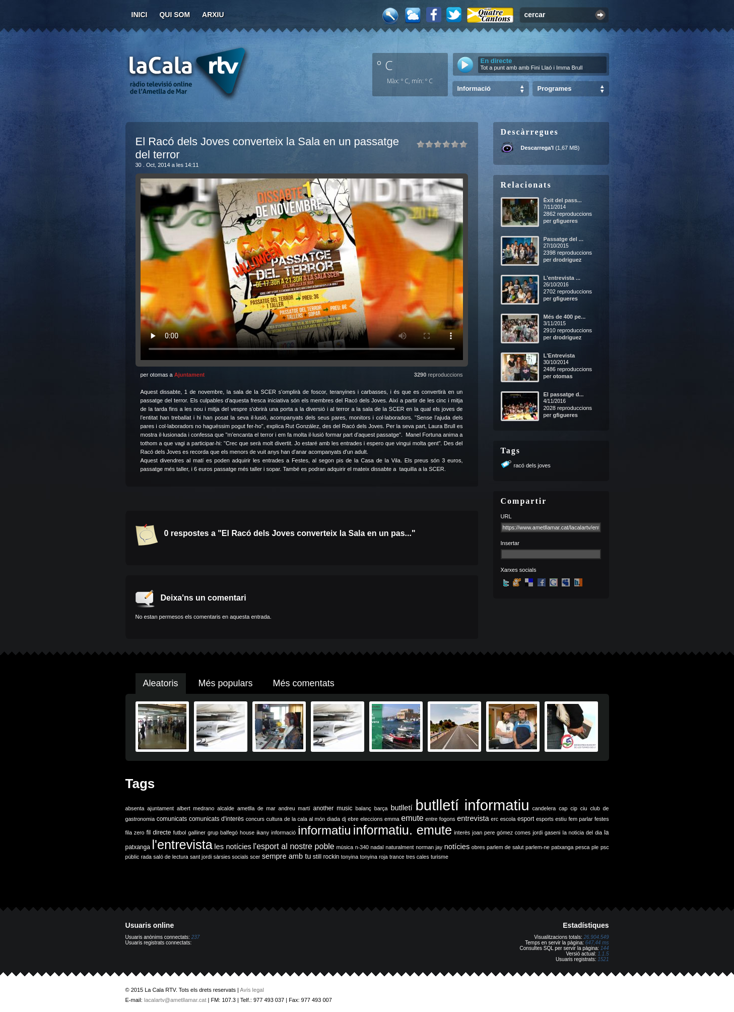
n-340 (362, 847)
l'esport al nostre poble (294, 846)
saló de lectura (170, 857)
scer (255, 857)
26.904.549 (596, 937)
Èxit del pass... (563, 200)
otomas (562, 376)
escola (508, 819)
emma (391, 819)
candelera (544, 808)
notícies (457, 847)
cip (573, 808)
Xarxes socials (519, 570)
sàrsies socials (231, 857)
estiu (561, 819)
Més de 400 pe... (565, 317)
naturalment (399, 847)
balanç (363, 808)
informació (283, 832)
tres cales (417, 857)
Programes (555, 88)
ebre (353, 819)
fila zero (135, 832)
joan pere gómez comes (501, 832)
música (344, 847)
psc (604, 847)
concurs (255, 819)
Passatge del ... (563, 239)
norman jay (429, 847)
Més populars (225, 683)
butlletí (401, 808)
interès (462, 832)
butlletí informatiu (472, 805)
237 (195, 937)
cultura (274, 819)
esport (525, 818)
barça (381, 808)
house (247, 832)
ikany (262, 832)
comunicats (172, 818)
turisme (439, 857)
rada (146, 857)
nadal (377, 847)
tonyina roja (374, 857)
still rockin (326, 856)
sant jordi (201, 857)
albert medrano (195, 808)
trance (397, 857)
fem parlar (580, 819)
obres (478, 847)
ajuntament (160, 808)
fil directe (159, 832)
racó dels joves (532, 465)
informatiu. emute (402, 830)
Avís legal (252, 990)
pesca (582, 847)
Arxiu (213, 15)
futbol (179, 832)
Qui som (174, 15)
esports (545, 819)
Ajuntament (189, 375)
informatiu (324, 830)
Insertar (510, 543)
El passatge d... (564, 394)
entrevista (473, 818)
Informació (474, 88)
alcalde (225, 808)
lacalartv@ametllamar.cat (175, 1000)
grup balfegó (223, 832)
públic (132, 857)
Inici (139, 15)
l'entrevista (182, 845)
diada (333, 819)
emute (412, 818)
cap (563, 808)
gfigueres (565, 221)
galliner (197, 832)
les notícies (232, 847)
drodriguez (567, 260)
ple (594, 847)
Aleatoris (160, 683)
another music (333, 808)
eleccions (371, 819)
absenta (135, 808)
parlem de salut (505, 847)
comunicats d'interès (216, 818)
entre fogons (440, 819)
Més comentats (304, 683)
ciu (583, 808)
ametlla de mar (256, 808)
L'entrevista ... (562, 278)
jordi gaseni (546, 832)
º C (385, 65)
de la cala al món (304, 819)
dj (344, 819)
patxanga (563, 847)
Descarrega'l (537, 148)
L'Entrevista (559, 355)
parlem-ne (537, 847)
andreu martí (294, 808)
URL (506, 516)
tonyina (349, 857)
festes (601, 819)
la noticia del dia (583, 832)
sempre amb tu (286, 856)
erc (494, 819)
